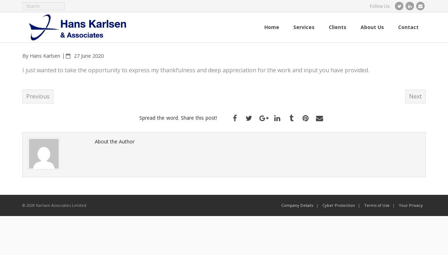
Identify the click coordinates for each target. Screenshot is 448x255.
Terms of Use (377, 205)
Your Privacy (411, 205)
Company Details (297, 205)
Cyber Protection (338, 205)
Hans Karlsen (45, 55)
